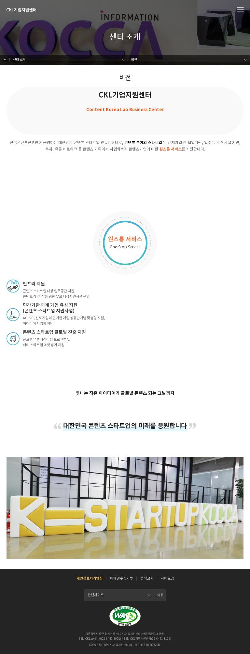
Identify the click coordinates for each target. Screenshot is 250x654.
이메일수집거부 (121, 578)
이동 (160, 595)
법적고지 (146, 578)
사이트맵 (167, 578)
